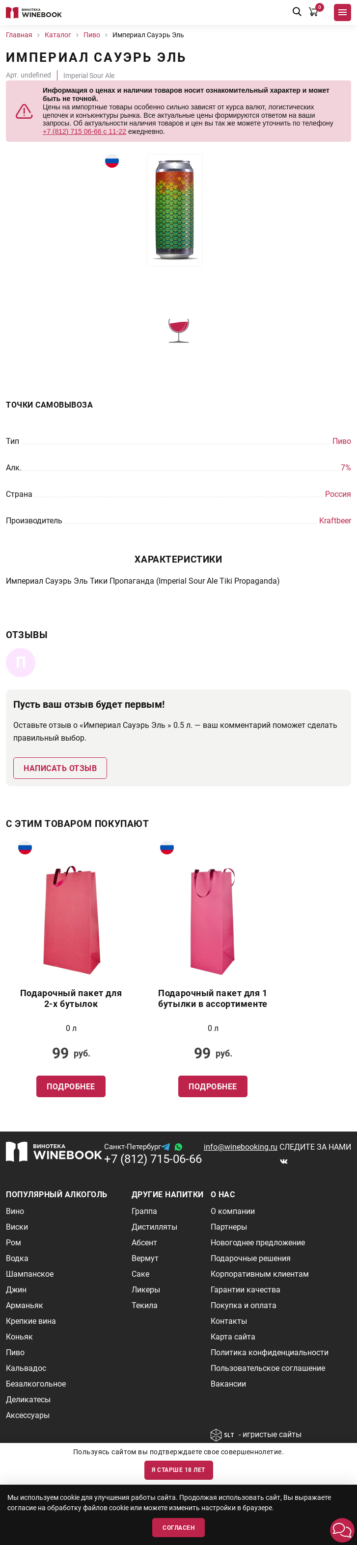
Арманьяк (24, 1305)
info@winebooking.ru (240, 1147)
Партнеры (229, 1227)
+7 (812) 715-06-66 (153, 1159)
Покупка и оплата (243, 1305)
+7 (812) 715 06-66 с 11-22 (84, 131)
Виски (17, 1227)
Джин (16, 1289)
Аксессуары (28, 1415)
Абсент (144, 1242)
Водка (17, 1258)
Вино (15, 1211)
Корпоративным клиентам (260, 1274)
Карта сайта (233, 1336)
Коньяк (19, 1336)
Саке (140, 1274)
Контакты (229, 1321)
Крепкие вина (31, 1321)
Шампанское (30, 1274)
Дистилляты (154, 1227)
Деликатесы (28, 1399)
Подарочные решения (251, 1258)
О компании (233, 1211)
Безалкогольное (36, 1384)
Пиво (15, 1352)
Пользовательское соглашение (268, 1368)
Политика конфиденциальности (270, 1352)
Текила (145, 1305)
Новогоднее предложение (258, 1242)
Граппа (144, 1211)
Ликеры (146, 1289)
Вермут (145, 1258)
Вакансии (228, 1384)
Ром (13, 1242)
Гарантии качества (245, 1289)
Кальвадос (26, 1368)
